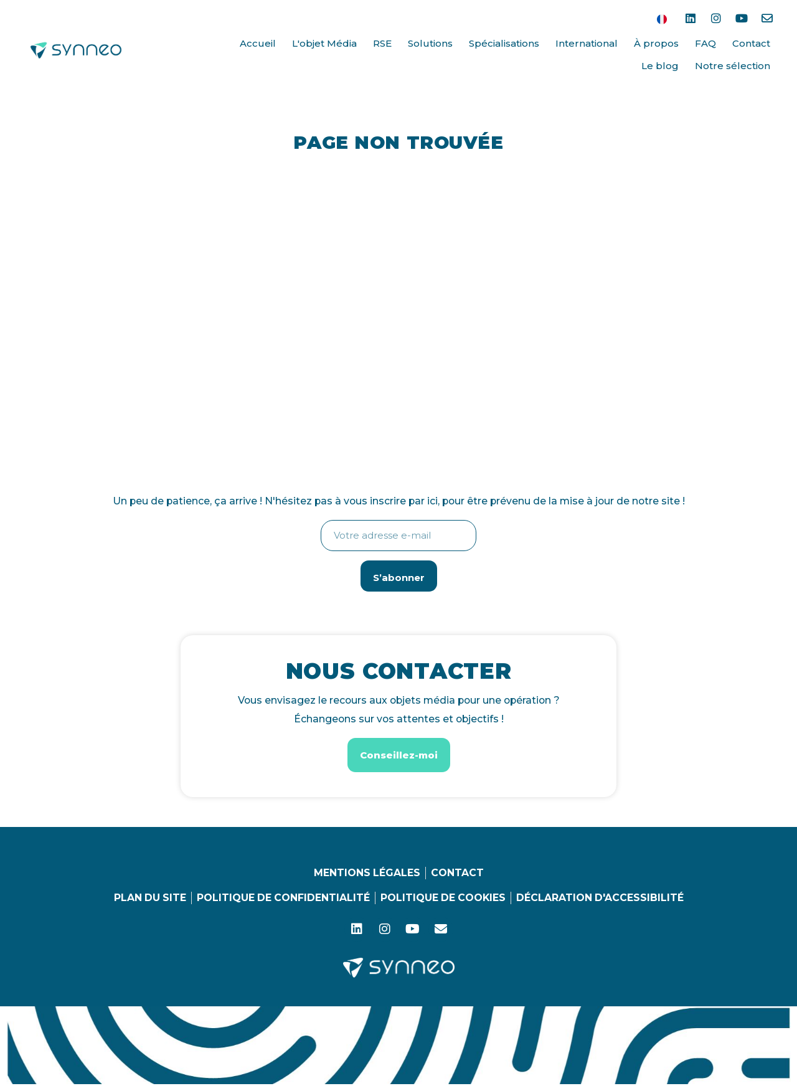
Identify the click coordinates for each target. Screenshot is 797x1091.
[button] (398, 756)
